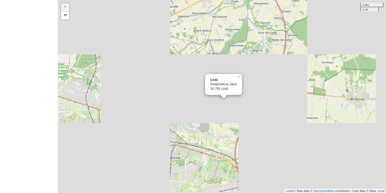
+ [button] (65, 7)
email (381, 190)
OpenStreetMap (323, 190)
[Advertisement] (29, 96)
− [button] (65, 16)
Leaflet (290, 190)
